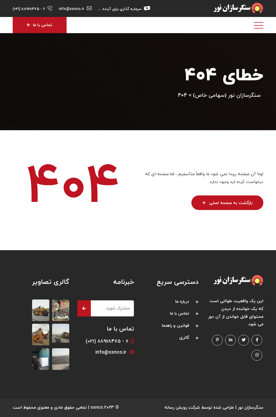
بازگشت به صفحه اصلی (227, 203)
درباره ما (182, 302)
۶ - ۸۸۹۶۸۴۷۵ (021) (110, 341)
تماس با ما (39, 25)
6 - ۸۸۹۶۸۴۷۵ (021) (29, 9)
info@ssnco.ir (114, 352)
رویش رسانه (175, 408)
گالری (184, 338)
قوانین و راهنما (175, 326)
